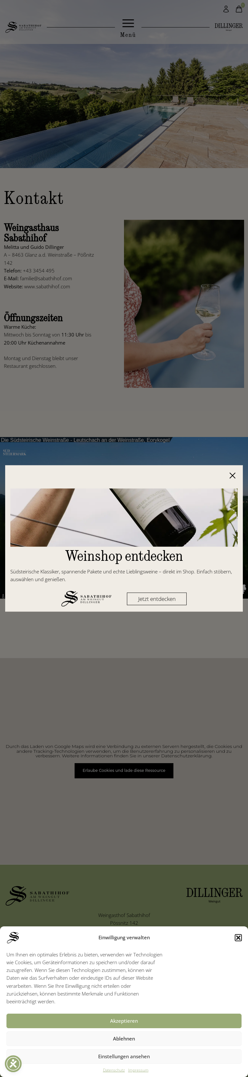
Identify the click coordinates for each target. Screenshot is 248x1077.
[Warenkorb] (239, 9)
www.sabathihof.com (47, 286)
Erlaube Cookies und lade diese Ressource (124, 770)
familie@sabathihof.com (46, 278)
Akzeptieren (124, 1021)
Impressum (138, 1070)
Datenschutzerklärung (186, 756)
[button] (238, 937)
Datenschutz (114, 1070)
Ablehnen (124, 1038)
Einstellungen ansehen (124, 1056)
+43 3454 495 (39, 270)
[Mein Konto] (226, 9)
